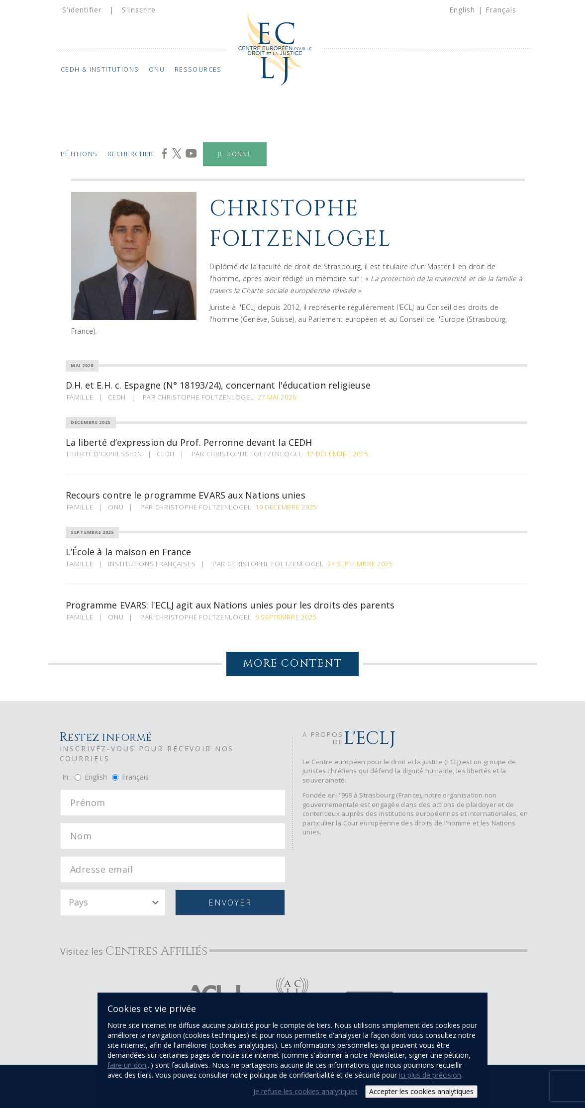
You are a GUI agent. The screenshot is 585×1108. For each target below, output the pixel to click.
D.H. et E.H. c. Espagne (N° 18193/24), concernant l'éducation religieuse (218, 385)
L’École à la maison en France (129, 552)
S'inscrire (139, 9)
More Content (292, 664)
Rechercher (130, 154)
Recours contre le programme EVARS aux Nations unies (185, 495)
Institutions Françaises (151, 563)
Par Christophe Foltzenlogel (198, 397)
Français (501, 9)
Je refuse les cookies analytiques (305, 1091)
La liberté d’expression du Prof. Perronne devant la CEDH (189, 442)
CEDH (117, 397)
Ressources (197, 69)
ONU (157, 69)
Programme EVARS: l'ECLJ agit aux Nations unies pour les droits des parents (230, 605)
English (462, 9)
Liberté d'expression (104, 453)
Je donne (235, 154)
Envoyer (230, 902)
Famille (80, 397)
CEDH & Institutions (99, 69)
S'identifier (82, 9)
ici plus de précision (430, 1075)
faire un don (126, 1065)
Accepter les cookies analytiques (421, 1091)
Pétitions (79, 154)
